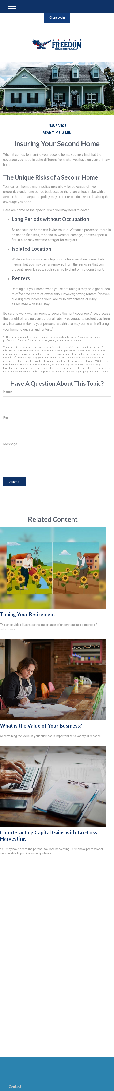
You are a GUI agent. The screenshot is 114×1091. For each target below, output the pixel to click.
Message (10, 444)
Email (7, 418)
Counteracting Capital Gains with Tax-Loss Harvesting (48, 835)
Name (7, 392)
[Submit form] (14, 481)
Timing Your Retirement (27, 614)
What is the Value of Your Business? (41, 725)
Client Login (57, 17)
